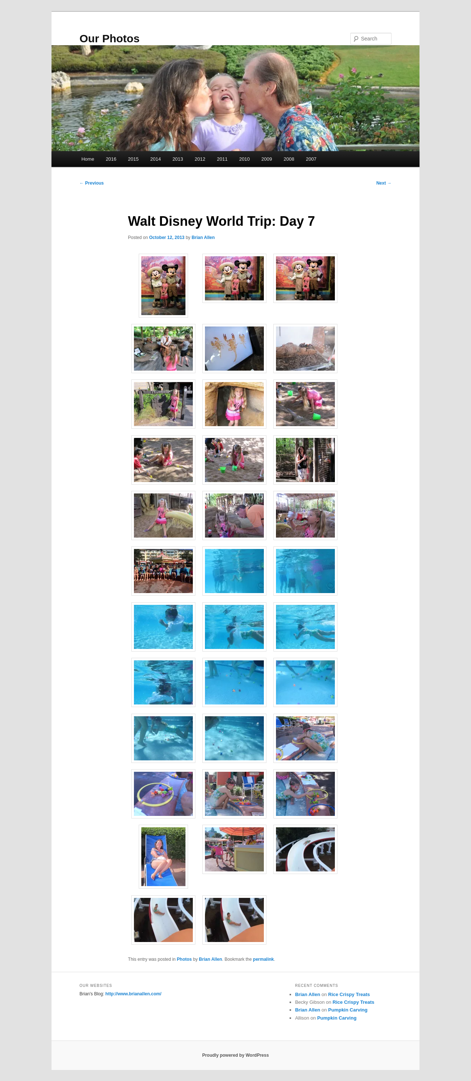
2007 (311, 159)
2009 (266, 159)
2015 (133, 159)
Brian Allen (203, 237)
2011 (222, 159)
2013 (178, 159)
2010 (244, 159)
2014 (155, 159)
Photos (184, 959)
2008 (289, 159)
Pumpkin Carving (348, 1010)
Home (87, 159)
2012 (200, 159)
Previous (91, 183)
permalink (263, 959)
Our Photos (109, 38)
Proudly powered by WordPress (235, 1055)
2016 (111, 159)
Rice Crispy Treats (349, 994)
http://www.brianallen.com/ (133, 993)
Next (384, 183)
